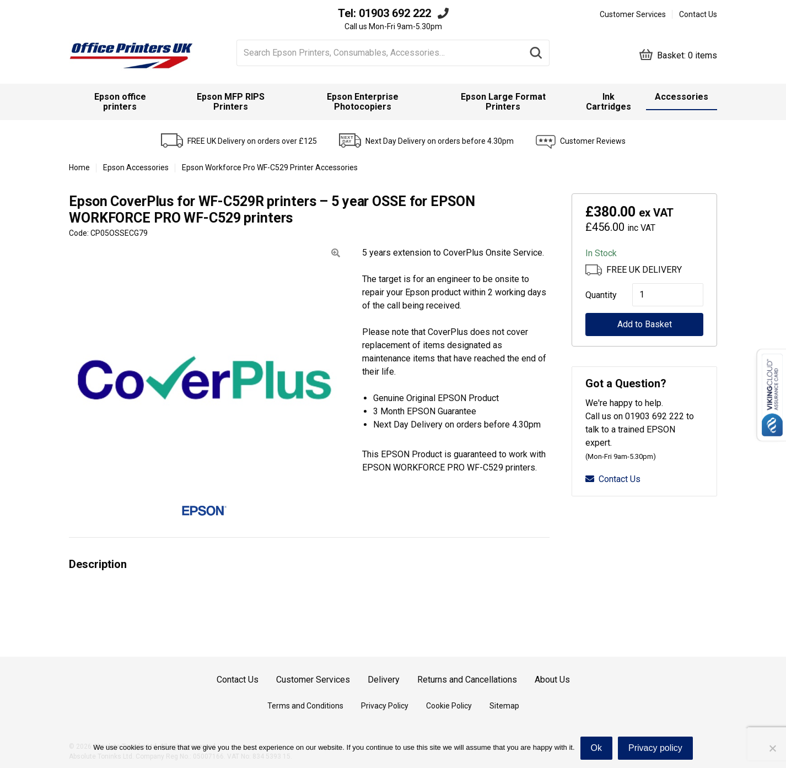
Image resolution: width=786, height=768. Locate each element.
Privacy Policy (384, 705)
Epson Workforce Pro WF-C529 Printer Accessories (270, 167)
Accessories (681, 96)
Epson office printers (120, 101)
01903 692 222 (395, 13)
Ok (596, 748)
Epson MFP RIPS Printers (231, 101)
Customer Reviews (593, 141)
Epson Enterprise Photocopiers (363, 101)
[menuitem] (120, 102)
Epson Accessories (136, 167)
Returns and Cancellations (467, 679)
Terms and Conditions (305, 705)
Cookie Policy (449, 705)
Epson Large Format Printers (503, 101)
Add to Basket (644, 324)
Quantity (597, 295)
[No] (772, 748)
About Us (552, 679)
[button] (335, 253)
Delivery (384, 679)
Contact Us (698, 14)
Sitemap (504, 705)
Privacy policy (655, 748)
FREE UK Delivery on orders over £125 (252, 141)
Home (79, 167)
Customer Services (633, 14)
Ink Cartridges (608, 101)
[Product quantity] (667, 294)
